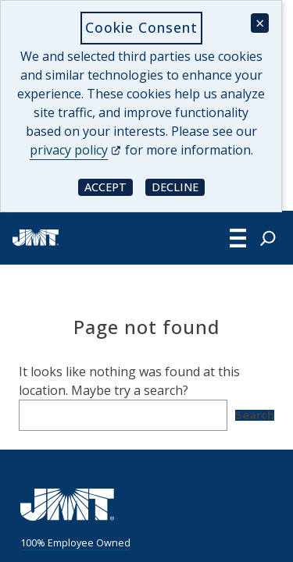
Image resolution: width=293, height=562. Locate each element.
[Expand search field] (267, 238)
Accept (108, 186)
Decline (178, 186)
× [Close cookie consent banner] (259, 23)
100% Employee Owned (75, 542)
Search (254, 415)
